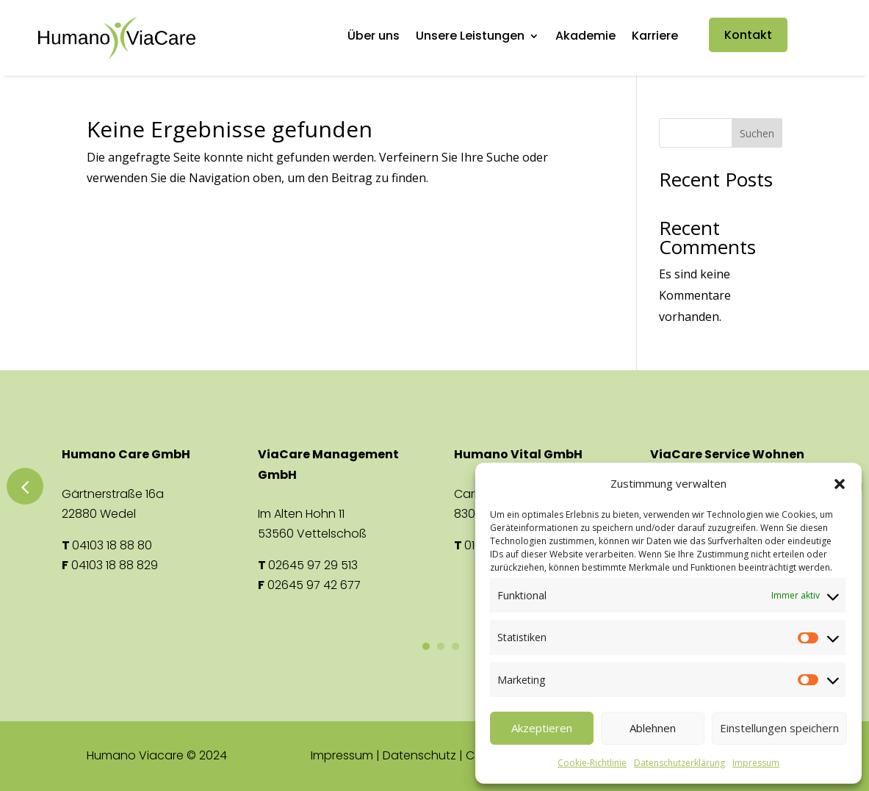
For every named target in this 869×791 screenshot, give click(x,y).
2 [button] (440, 646)
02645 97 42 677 (314, 585)
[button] (839, 484)
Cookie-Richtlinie (592, 762)
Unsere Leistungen (470, 37)
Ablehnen (653, 727)
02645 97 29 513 (313, 565)
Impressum (755, 762)
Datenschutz (419, 755)
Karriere (655, 37)
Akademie (585, 37)
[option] (141, 509)
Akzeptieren (541, 727)
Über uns (373, 37)
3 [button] (455, 646)
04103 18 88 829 (114, 565)
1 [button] (426, 646)
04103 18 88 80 (112, 545)
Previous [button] (25, 486)
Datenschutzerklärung (679, 762)
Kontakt (748, 34)
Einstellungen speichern (779, 727)
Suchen (757, 133)
